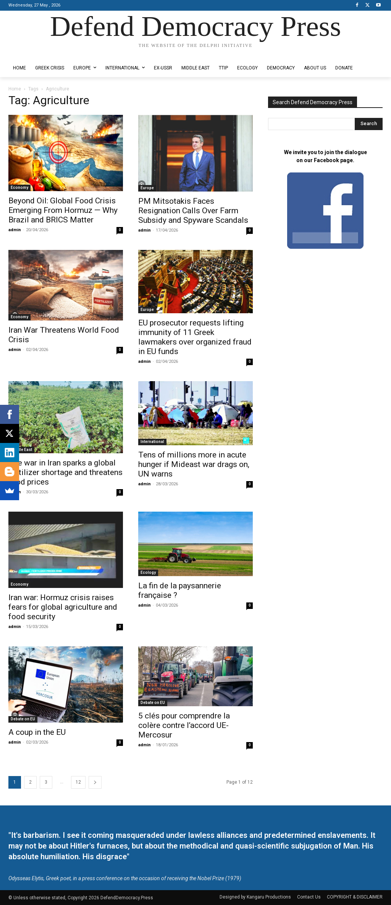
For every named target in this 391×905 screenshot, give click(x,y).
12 (78, 782)
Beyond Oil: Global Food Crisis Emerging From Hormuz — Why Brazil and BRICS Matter (63, 210)
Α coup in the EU (37, 732)
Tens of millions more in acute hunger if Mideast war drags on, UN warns (193, 464)
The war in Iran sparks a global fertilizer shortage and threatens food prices (65, 472)
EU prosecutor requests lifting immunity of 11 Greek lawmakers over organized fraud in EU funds (195, 337)
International (152, 442)
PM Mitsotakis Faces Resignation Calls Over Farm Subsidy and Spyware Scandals (193, 210)
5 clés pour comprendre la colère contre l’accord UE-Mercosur (184, 725)
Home (14, 89)
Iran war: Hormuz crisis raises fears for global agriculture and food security (62, 607)
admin (14, 229)
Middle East (21, 450)
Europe (147, 188)
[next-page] (95, 782)
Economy (19, 187)
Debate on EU (23, 719)
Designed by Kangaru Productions (38, 53)
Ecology (148, 572)
